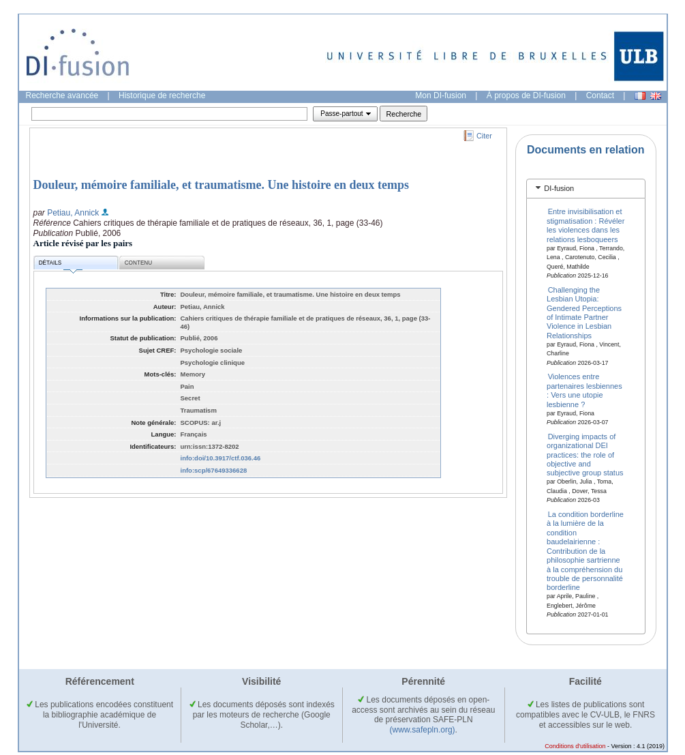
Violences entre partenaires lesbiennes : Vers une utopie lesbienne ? (584, 390)
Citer (484, 136)
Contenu (138, 263)
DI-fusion (559, 188)
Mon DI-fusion (440, 95)
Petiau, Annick (73, 213)
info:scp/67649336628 (214, 470)
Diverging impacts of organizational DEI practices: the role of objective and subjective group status (585, 454)
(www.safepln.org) (422, 730)
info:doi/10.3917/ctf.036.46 (221, 458)
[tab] (585, 188)
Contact (600, 95)
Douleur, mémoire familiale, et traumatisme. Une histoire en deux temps (221, 185)
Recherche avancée (62, 95)
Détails (60, 265)
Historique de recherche (162, 95)
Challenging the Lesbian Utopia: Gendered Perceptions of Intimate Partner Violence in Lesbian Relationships (584, 312)
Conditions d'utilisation (575, 746)
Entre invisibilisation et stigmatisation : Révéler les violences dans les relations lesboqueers (585, 225)
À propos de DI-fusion (526, 95)
